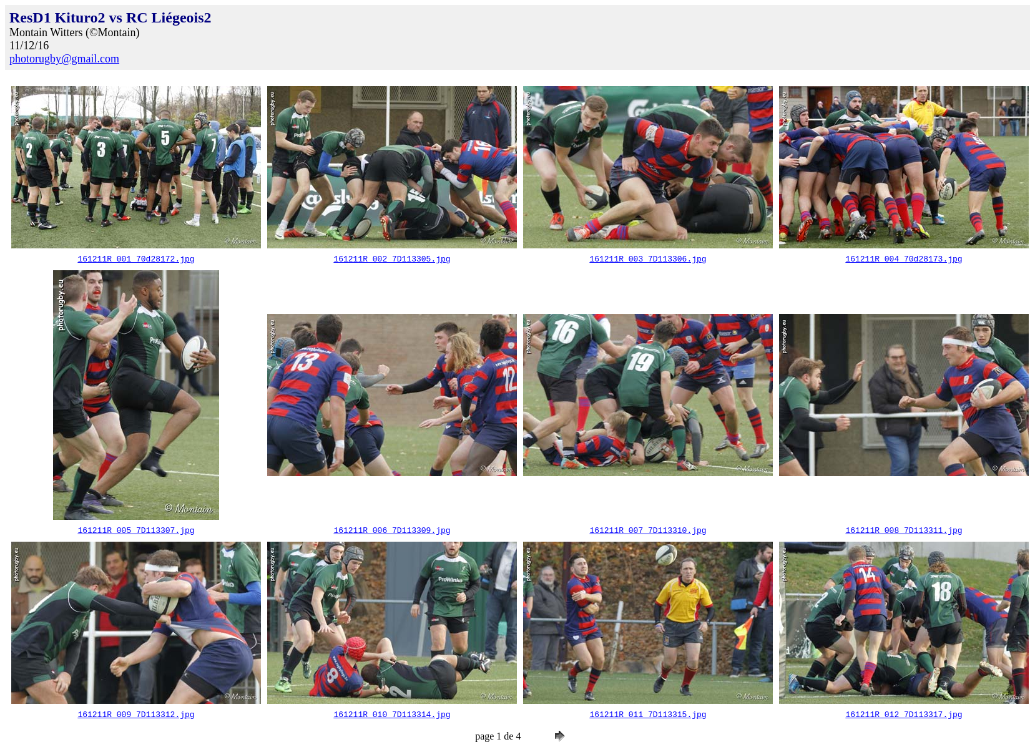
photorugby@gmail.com (64, 58)
